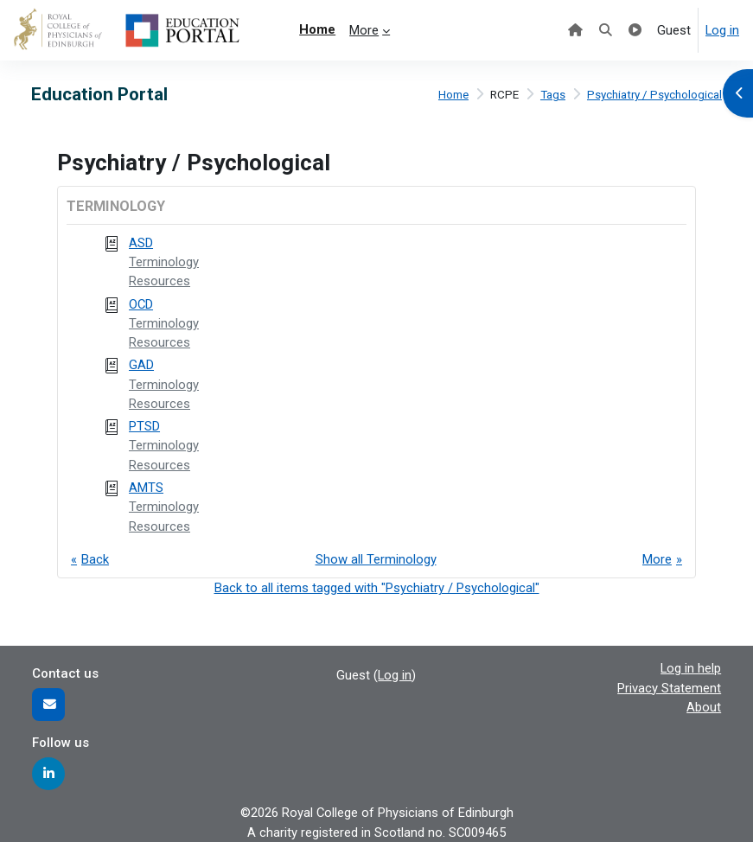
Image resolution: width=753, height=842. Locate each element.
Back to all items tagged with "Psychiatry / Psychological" (376, 588)
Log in (722, 30)
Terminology (164, 262)
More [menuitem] (364, 30)
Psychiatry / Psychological (654, 94)
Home (453, 94)
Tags (552, 94)
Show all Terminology (376, 559)
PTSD (144, 426)
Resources (159, 281)
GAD (141, 365)
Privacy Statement (669, 688)
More (657, 559)
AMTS (146, 487)
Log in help (690, 668)
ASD (141, 243)
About (703, 707)
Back (95, 559)
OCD (141, 304)
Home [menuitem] (317, 29)
